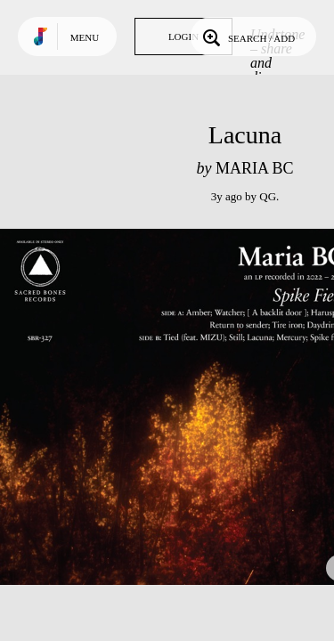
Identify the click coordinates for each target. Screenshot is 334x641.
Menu (84, 37)
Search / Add (247, 36)
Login (183, 36)
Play (178, 406)
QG (267, 196)
